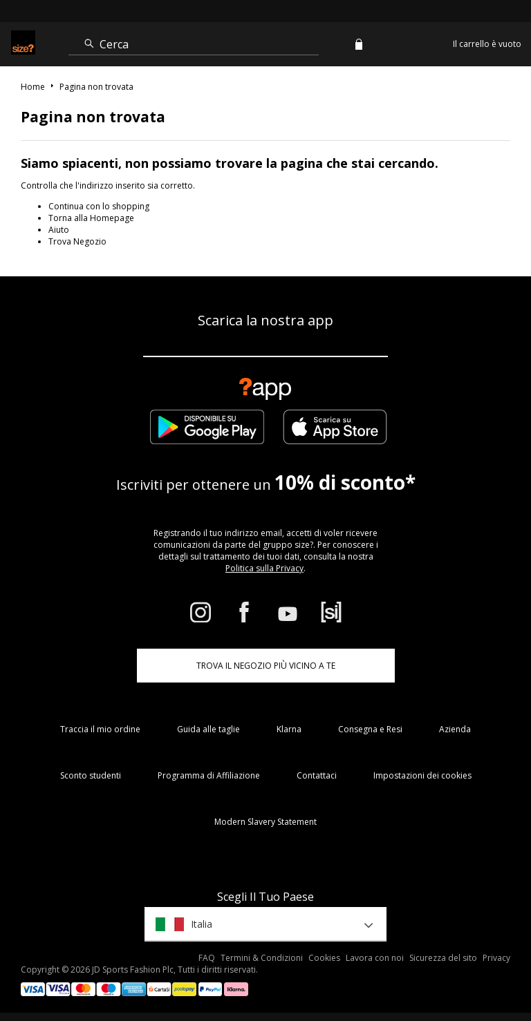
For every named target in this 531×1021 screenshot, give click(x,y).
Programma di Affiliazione (209, 775)
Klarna (289, 729)
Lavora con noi (375, 958)
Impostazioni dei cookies (422, 775)
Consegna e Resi (370, 729)
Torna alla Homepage (91, 218)
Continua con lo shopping (98, 206)
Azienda (455, 729)
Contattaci (317, 775)
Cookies (324, 958)
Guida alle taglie (208, 729)
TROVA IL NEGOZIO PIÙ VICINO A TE (265, 665)
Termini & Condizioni (262, 958)
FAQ (206, 958)
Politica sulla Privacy (264, 568)
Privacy (496, 958)
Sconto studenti (90, 775)
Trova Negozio (77, 241)
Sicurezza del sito (443, 958)
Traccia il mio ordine (100, 729)
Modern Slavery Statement (265, 822)
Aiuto (58, 230)
